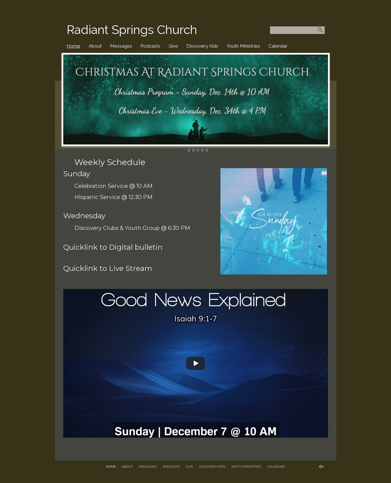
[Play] (195, 363)
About (95, 46)
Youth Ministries (243, 46)
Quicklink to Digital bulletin (112, 247)
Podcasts (150, 46)
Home (73, 46)
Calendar (278, 46)
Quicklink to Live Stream (107, 268)
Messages (121, 46)
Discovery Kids (202, 46)
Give (173, 46)
